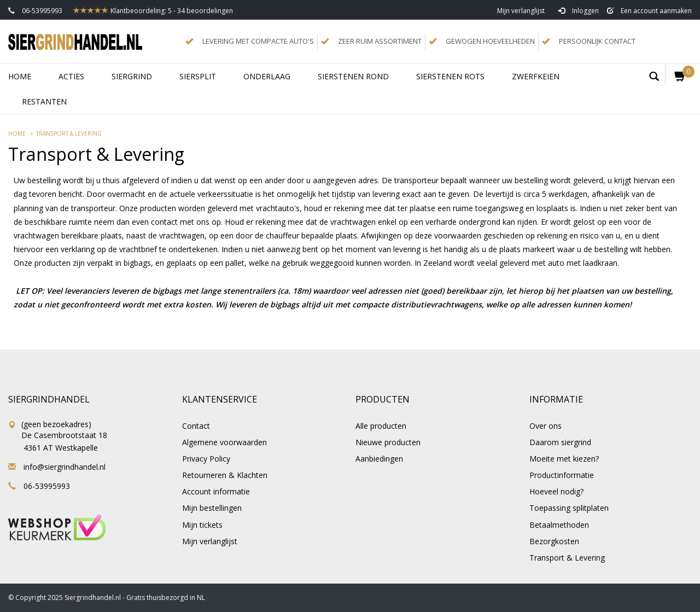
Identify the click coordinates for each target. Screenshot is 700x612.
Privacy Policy (206, 458)
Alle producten (380, 426)
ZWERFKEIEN (535, 76)
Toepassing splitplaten (569, 508)
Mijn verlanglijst (521, 10)
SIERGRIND (132, 76)
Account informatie (216, 491)
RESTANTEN (44, 101)
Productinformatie (561, 475)
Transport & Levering (69, 133)
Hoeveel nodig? (556, 491)
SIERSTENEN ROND (353, 76)
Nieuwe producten (388, 442)
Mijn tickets (202, 525)
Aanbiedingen (379, 458)
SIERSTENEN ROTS (450, 76)
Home (19, 76)
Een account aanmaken (649, 10)
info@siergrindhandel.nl (65, 467)
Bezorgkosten (554, 541)
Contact (196, 426)
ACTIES (71, 76)
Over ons (545, 426)
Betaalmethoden (559, 525)
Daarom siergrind (560, 442)
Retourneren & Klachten (224, 475)
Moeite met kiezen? (564, 458)
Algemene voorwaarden (224, 442)
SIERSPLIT (197, 76)
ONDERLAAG (266, 76)
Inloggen (578, 10)
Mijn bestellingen (212, 508)
